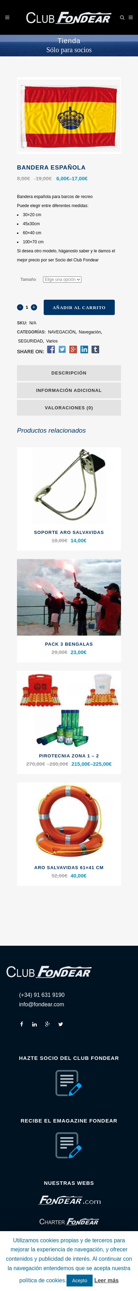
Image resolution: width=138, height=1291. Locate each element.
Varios (52, 341)
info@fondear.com (41, 1004)
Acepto (79, 1280)
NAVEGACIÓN (61, 332)
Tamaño (28, 279)
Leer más (106, 1280)
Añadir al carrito (79, 307)
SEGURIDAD (30, 341)
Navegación (90, 332)
